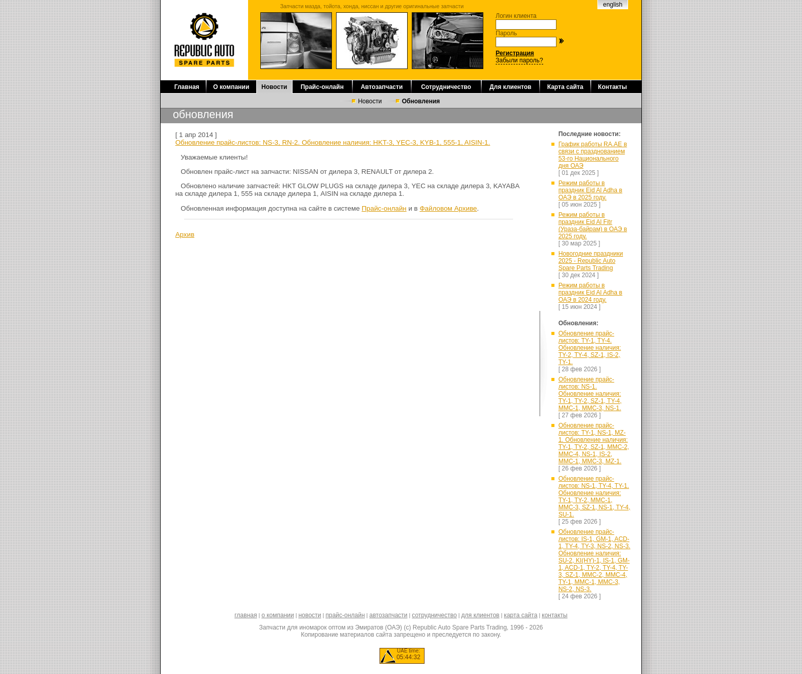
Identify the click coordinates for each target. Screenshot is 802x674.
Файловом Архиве (448, 208)
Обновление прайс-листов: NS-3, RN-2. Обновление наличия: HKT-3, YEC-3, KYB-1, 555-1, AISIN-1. (333, 142)
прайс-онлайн (345, 615)
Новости (274, 87)
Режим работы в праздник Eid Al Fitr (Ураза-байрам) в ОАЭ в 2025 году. (593, 225)
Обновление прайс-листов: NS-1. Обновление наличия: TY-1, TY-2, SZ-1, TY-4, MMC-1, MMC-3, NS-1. (590, 394)
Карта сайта (565, 87)
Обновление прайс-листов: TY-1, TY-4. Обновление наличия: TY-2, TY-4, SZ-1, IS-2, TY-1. (590, 348)
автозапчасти (388, 615)
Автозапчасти (382, 87)
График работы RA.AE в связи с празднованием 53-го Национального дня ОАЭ (593, 155)
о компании (277, 615)
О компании (231, 87)
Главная (186, 87)
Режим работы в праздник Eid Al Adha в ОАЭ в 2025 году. (590, 190)
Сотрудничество (446, 87)
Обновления (421, 101)
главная (245, 615)
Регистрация (515, 53)
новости (309, 615)
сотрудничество (434, 615)
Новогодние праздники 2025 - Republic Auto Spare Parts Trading (591, 261)
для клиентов (480, 615)
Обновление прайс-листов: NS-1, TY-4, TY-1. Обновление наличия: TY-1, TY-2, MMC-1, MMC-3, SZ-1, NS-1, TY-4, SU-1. (595, 496)
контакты (554, 615)
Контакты (612, 87)
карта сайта (520, 615)
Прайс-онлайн (322, 87)
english (612, 4)
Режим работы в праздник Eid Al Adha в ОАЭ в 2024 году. (590, 292)
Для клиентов (510, 87)
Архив (184, 234)
